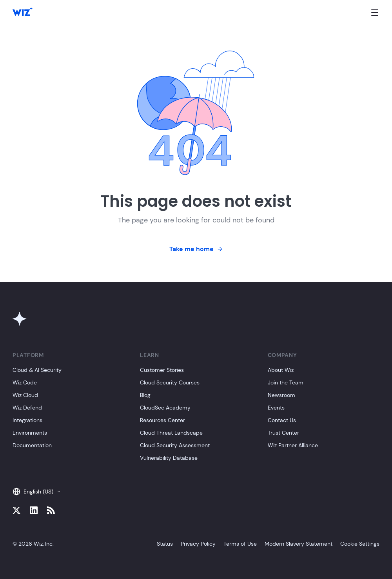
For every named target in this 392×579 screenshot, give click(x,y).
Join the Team (285, 382)
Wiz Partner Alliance (293, 445)
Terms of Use (240, 543)
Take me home (196, 249)
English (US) (37, 491)
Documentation (32, 445)
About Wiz (281, 369)
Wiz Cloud (25, 395)
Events (276, 407)
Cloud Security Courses (170, 382)
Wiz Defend (27, 407)
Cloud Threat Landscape (171, 432)
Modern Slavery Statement (298, 543)
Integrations (27, 420)
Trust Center (283, 432)
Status (165, 543)
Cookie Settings (359, 543)
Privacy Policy (198, 543)
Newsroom (281, 395)
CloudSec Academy (165, 407)
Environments (30, 432)
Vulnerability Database (169, 457)
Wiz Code (25, 382)
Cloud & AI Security (37, 369)
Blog (145, 395)
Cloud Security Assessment (175, 445)
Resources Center (162, 420)
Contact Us (282, 420)
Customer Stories (162, 369)
